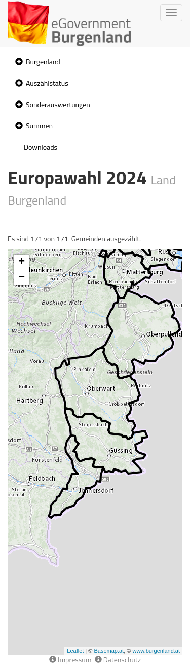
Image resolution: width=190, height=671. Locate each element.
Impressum (70, 659)
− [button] (21, 277)
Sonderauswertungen (58, 104)
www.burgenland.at (156, 651)
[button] (18, 62)
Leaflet (75, 651)
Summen (39, 125)
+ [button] (21, 262)
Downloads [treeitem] (40, 147)
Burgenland (43, 61)
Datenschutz (118, 659)
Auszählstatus (47, 83)
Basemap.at (109, 651)
